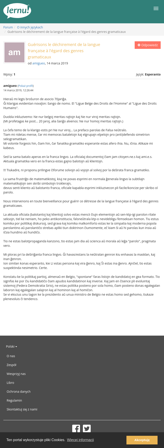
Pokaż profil (25, 86)
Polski (11, 346)
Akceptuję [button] (142, 440)
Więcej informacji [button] (80, 440)
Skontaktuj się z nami (22, 409)
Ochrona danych (19, 391)
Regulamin (14, 400)
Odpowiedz (148, 45)
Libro (10, 382)
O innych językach (30, 27)
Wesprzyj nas (16, 374)
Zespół (11, 365)
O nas (11, 356)
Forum (8, 27)
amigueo (38, 63)
